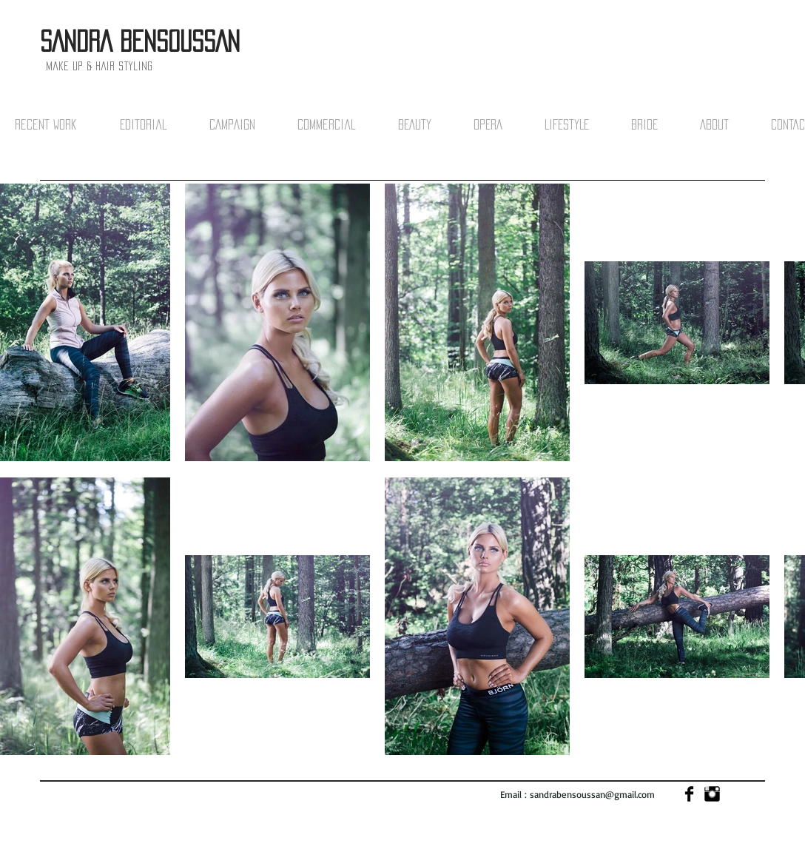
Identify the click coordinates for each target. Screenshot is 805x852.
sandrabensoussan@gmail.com (592, 794)
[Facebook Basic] (689, 794)
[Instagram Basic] (712, 794)
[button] (59, 124)
